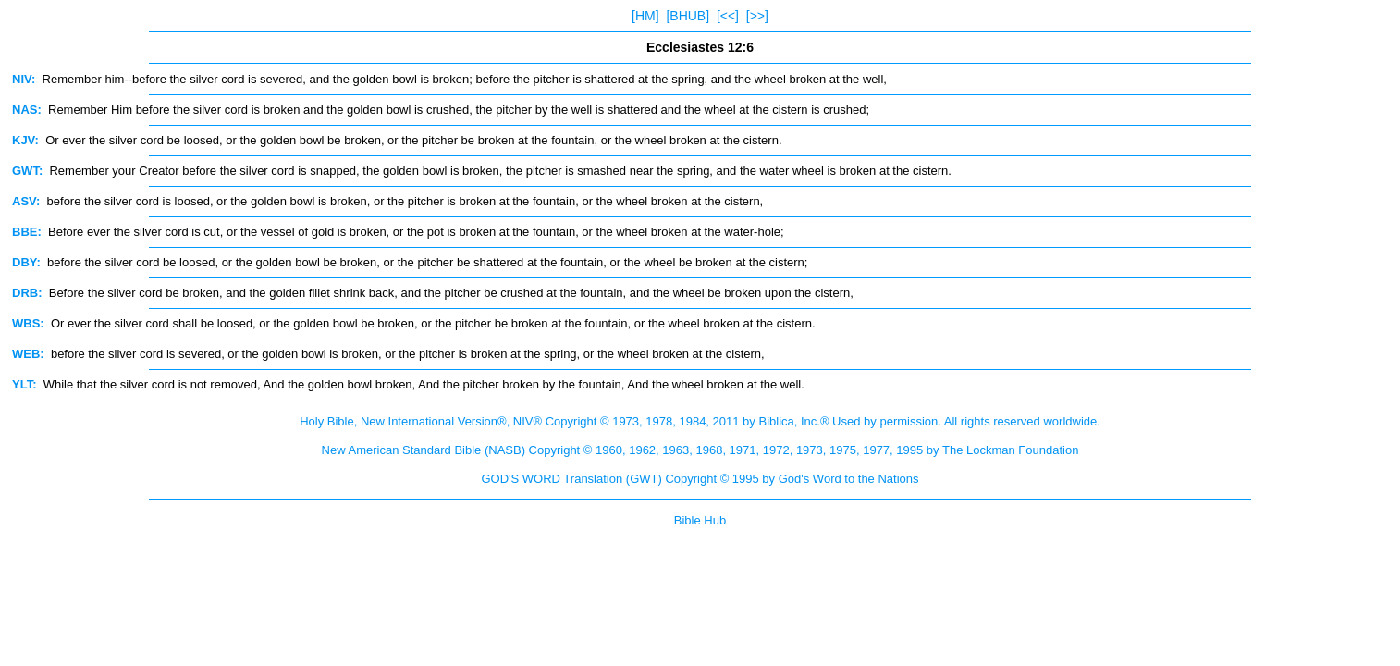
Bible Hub (700, 520)
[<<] (728, 15)
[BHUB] (687, 15)
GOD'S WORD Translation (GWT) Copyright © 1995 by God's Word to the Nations (699, 479)
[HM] (645, 15)
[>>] (757, 15)
